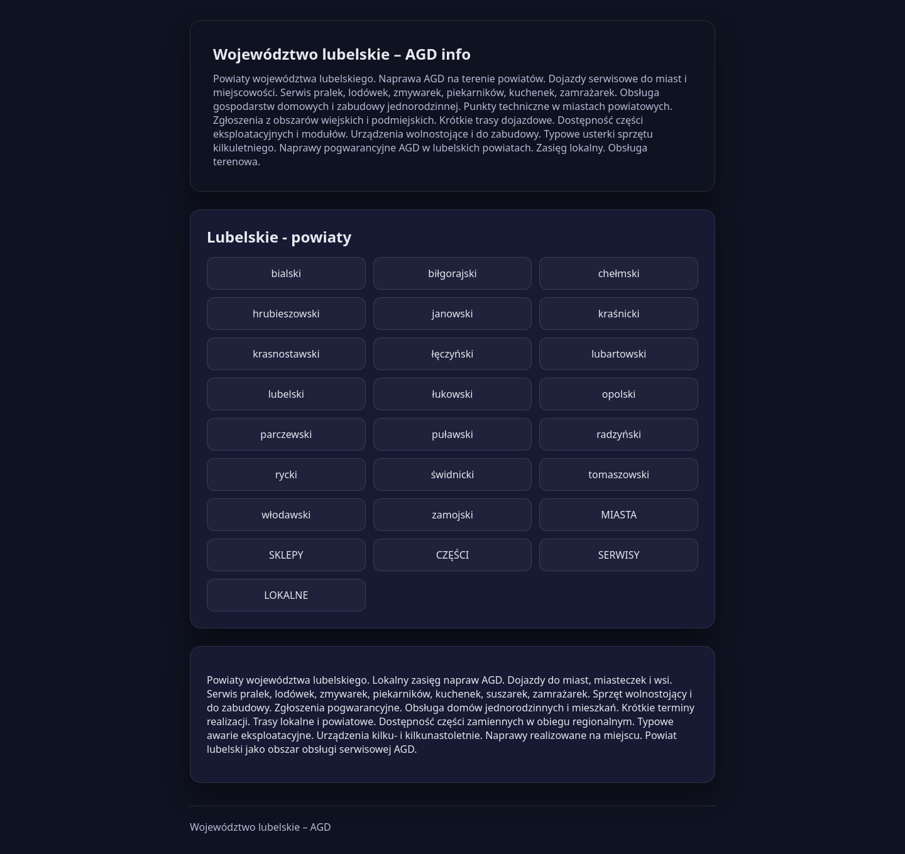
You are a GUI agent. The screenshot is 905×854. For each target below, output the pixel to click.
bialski (286, 273)
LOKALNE (286, 595)
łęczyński (453, 354)
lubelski (286, 394)
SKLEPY (286, 555)
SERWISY (619, 555)
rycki (286, 474)
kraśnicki (619, 313)
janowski (452, 313)
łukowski (452, 394)
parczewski (286, 434)
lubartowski (619, 354)
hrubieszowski (286, 313)
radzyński (618, 434)
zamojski (452, 515)
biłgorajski (452, 273)
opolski (619, 394)
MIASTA (619, 515)
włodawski (285, 515)
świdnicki (452, 474)
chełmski (619, 273)
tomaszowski (618, 474)
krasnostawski (286, 354)
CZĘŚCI (452, 555)
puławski (452, 434)
